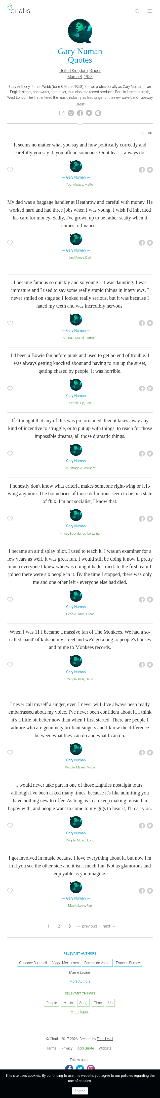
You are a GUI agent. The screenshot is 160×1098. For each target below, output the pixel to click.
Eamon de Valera (97, 963)
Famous (91, 338)
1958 (88, 76)
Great (90, 614)
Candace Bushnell (33, 963)
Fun (89, 905)
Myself (81, 767)
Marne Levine (79, 972)
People (74, 403)
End (88, 403)
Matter (89, 184)
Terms (51, 1048)
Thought (89, 468)
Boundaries (78, 533)
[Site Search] (137, 11)
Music (81, 840)
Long (90, 840)
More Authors (79, 981)
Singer (95, 70)
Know (64, 533)
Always (78, 184)
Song (83, 1003)
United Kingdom (73, 70)
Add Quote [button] (85, 1048)
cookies (34, 1076)
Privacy (66, 1048)
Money (79, 257)
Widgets (105, 1048)
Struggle (76, 468)
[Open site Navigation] (150, 11)
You (68, 184)
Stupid (79, 338)
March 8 (74, 76)
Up (71, 257)
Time (81, 614)
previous (89, 926)
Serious (68, 338)
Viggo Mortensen (65, 963)
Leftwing (93, 533)
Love (81, 905)
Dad (88, 257)
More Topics (80, 1012)
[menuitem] (143, 134)
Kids (81, 679)
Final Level (105, 1039)
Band (89, 679)
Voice (91, 767)
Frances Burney (128, 963)
